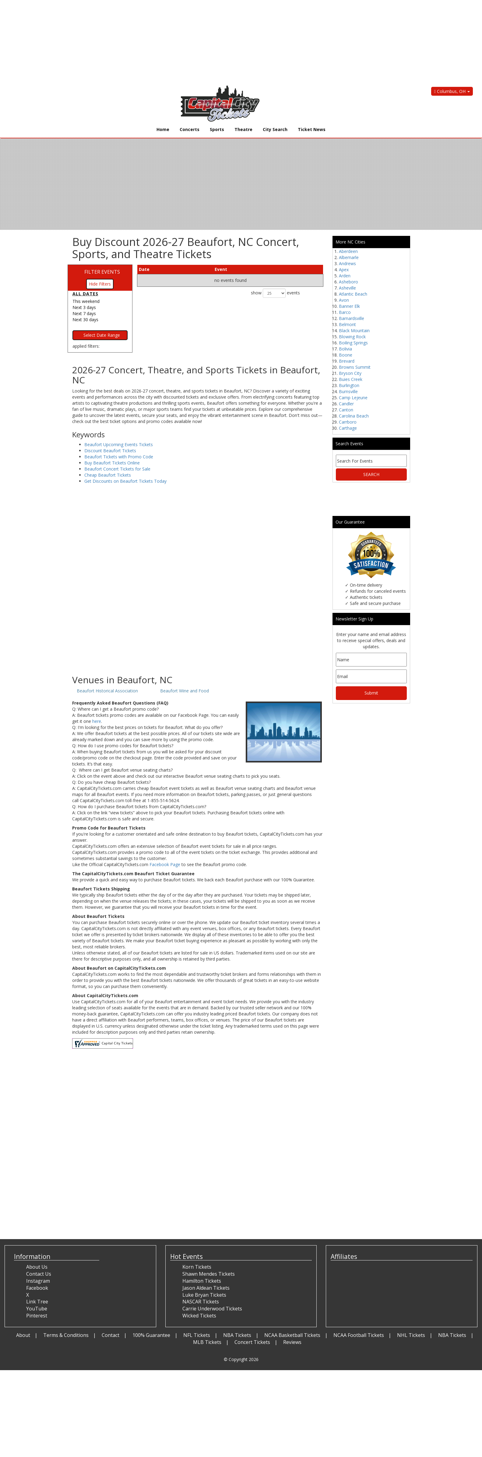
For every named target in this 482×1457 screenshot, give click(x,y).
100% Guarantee (151, 1335)
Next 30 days (85, 319)
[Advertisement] (182, 42)
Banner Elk (349, 306)
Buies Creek (350, 379)
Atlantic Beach (353, 294)
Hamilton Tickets (201, 1281)
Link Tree (37, 1301)
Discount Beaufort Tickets (110, 450)
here (96, 721)
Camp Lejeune (353, 397)
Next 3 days (84, 307)
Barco (345, 312)
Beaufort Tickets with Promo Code (118, 457)
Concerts (189, 129)
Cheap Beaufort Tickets (107, 475)
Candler (346, 404)
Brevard (346, 361)
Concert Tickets (252, 1342)
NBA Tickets (237, 1335)
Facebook (37, 1288)
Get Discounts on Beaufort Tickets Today (125, 481)
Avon (344, 300)
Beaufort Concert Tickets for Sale (117, 469)
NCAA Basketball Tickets (292, 1335)
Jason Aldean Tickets (206, 1288)
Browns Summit (355, 367)
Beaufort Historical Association (107, 691)
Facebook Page (165, 864)
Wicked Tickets (199, 1315)
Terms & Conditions (66, 1335)
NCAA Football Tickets (358, 1335)
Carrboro (348, 422)
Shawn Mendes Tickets (208, 1273)
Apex (344, 269)
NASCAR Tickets (200, 1301)
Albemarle (349, 257)
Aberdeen (348, 251)
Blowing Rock (352, 336)
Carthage (348, 428)
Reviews (292, 1342)
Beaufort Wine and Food (184, 691)
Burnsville (348, 391)
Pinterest (36, 1315)
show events (275, 293)
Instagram (38, 1281)
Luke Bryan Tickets (204, 1295)
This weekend (86, 301)
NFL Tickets (196, 1335)
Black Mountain (354, 330)
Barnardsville (351, 318)
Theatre (243, 129)
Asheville (347, 288)
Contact (110, 1335)
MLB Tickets (207, 1342)
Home (163, 129)
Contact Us (38, 1273)
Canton (346, 410)
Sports (217, 129)
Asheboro (348, 282)
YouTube (36, 1308)
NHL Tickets (411, 1335)
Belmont (347, 324)
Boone (345, 355)
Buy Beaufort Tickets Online (112, 463)
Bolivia (345, 349)
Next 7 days (84, 313)
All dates (85, 294)
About (23, 1335)
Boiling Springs (353, 343)
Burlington (349, 385)
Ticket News (311, 129)
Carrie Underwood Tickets (212, 1308)
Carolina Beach (354, 416)
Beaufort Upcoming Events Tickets (118, 444)
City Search (275, 129)
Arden (344, 276)
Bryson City (350, 373)
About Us (36, 1266)
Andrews (347, 263)
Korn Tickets (196, 1266)
